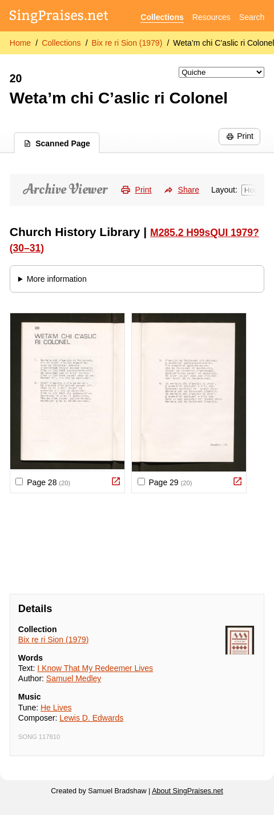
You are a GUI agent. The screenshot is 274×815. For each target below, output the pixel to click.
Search (251, 17)
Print (239, 136)
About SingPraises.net (187, 791)
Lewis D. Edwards (91, 717)
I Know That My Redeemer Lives (95, 668)
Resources (211, 17)
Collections (161, 17)
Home (20, 42)
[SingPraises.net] (59, 17)
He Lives (56, 707)
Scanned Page (56, 143)
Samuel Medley (74, 678)
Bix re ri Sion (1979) (127, 42)
